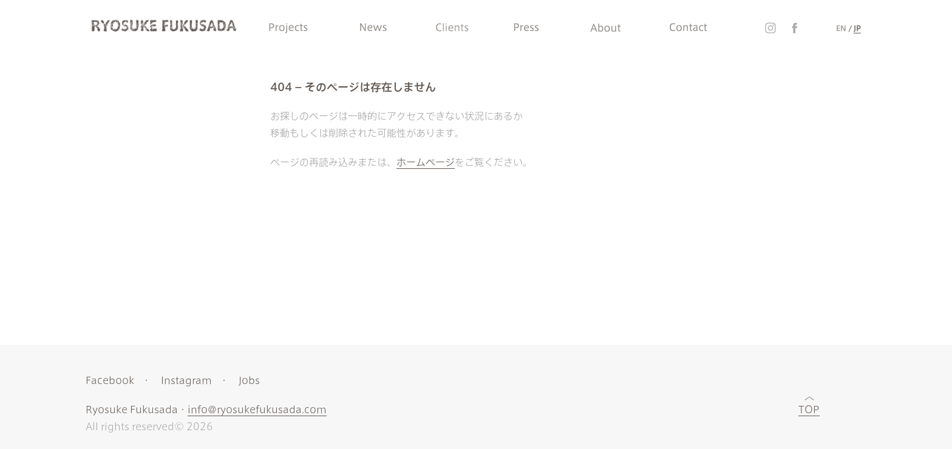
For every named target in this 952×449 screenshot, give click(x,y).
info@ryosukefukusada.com (257, 409)
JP (857, 28)
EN (841, 28)
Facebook (110, 380)
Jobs (249, 380)
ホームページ (425, 162)
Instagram (186, 380)
